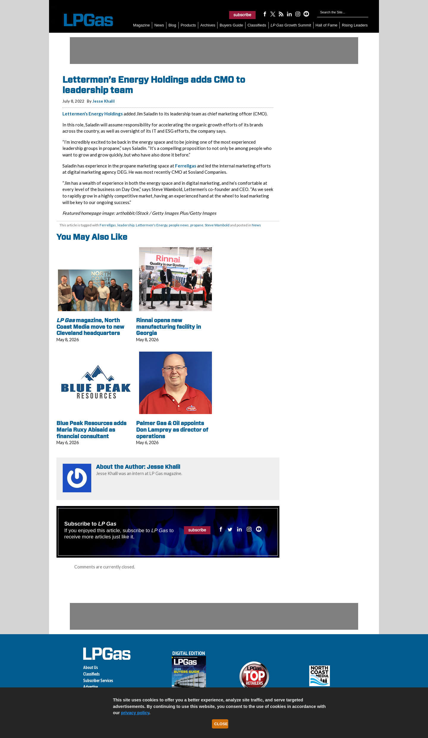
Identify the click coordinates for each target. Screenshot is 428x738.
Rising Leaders (355, 25)
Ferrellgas (185, 165)
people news (179, 225)
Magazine (141, 25)
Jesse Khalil (103, 101)
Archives (207, 25)
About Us (90, 667)
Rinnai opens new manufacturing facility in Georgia (168, 326)
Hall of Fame (327, 25)
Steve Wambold (217, 225)
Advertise (90, 687)
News (159, 25)
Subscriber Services (98, 680)
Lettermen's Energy (151, 225)
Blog (172, 25)
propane (196, 225)
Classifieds (257, 25)
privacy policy (135, 712)
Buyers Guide (231, 25)
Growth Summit (291, 25)
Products (188, 25)
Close (221, 724)
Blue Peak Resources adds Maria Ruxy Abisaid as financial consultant (91, 429)
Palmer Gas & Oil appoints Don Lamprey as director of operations (172, 429)
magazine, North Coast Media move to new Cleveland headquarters (90, 326)
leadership (125, 225)
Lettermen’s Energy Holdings (92, 113)
